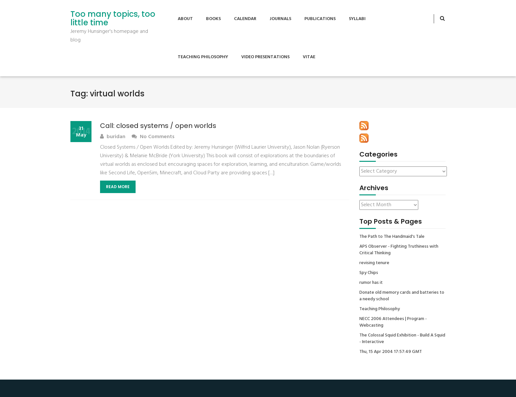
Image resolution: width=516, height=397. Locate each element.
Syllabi (357, 19)
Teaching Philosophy (203, 57)
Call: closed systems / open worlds (158, 125)
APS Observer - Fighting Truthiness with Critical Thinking (398, 250)
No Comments (153, 137)
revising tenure (374, 263)
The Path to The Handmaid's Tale (392, 237)
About (185, 19)
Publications (320, 19)
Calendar (245, 19)
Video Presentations (265, 57)
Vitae (309, 57)
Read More (118, 186)
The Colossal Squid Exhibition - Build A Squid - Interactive (402, 338)
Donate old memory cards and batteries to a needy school (401, 296)
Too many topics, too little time (112, 18)
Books (213, 19)
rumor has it (371, 283)
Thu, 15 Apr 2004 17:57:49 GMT (390, 352)
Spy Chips (368, 273)
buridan (112, 137)
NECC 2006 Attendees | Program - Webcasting (393, 322)
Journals (280, 19)
